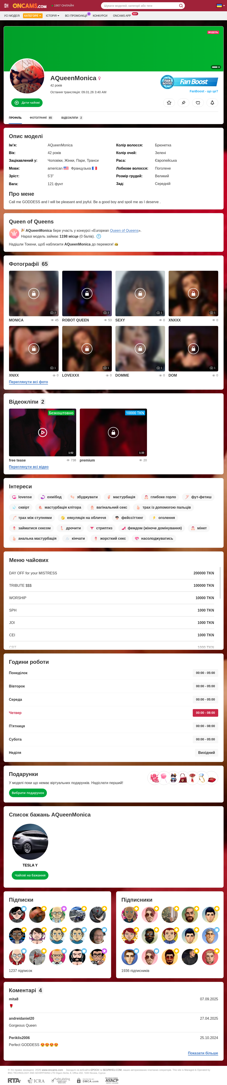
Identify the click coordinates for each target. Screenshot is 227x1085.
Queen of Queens (124, 230)
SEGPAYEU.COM (112, 1070)
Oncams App (123, 15)
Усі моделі (12, 15)
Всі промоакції (77, 15)
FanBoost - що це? (204, 91)
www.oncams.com (52, 1069)
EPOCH (95, 1070)
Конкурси (100, 15)
